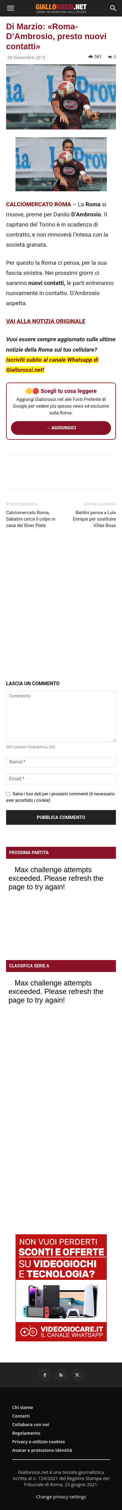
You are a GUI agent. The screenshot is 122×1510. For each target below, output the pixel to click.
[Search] (113, 8)
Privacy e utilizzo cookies (38, 1442)
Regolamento (26, 1433)
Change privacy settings (61, 1496)
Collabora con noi (30, 1424)
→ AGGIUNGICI (61, 428)
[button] (10, 8)
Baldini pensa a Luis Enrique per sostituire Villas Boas (94, 519)
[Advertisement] (61, 605)
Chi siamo (22, 1407)
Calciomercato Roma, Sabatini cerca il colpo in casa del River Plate (30, 519)
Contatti (21, 1416)
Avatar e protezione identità (42, 1450)
